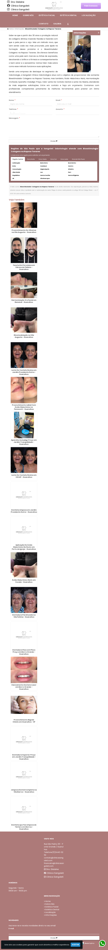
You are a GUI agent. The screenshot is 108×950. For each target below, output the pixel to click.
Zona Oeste (42, 159)
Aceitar (75, 944)
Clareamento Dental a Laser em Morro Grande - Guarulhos (23, 687)
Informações (51, 915)
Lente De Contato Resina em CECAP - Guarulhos (23, 476)
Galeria (57, 23)
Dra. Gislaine (15, 2)
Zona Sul (53, 159)
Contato (43, 23)
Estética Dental (68, 15)
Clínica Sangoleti (18, 5)
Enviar (54, 141)
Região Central (18, 159)
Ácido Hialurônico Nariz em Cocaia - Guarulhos (24, 581)
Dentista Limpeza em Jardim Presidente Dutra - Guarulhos (24, 511)
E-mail (12, 928)
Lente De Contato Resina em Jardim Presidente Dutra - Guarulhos (23, 372)
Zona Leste (64, 159)
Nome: (12, 100)
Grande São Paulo (78, 159)
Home (15, 15)
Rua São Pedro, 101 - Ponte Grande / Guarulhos (53, 847)
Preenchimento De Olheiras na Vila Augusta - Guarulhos (24, 231)
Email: (59, 100)
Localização (89, 15)
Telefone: (13, 109)
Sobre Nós (28, 15)
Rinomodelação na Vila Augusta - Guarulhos (24, 336)
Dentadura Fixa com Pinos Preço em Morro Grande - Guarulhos (23, 652)
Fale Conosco (91, 5)
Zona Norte (31, 159)
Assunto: (60, 109)
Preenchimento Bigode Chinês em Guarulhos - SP (24, 721)
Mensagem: (14, 118)
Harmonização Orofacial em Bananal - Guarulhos (23, 301)
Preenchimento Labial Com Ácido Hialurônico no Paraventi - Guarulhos (24, 407)
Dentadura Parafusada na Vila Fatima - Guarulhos (24, 616)
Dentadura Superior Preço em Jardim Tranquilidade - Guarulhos (24, 757)
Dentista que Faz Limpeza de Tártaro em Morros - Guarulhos (23, 827)
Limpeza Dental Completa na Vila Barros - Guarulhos (24, 791)
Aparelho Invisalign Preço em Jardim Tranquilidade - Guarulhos (24, 442)
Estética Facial (47, 15)
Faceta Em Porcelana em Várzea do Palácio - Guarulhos (24, 267)
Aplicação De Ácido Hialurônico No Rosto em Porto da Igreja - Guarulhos (24, 547)
